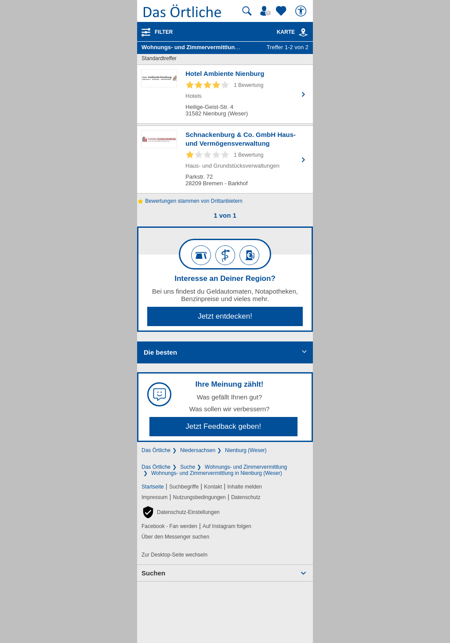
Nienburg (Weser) (245, 450)
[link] (303, 32)
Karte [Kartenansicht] (292, 32)
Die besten (160, 352)
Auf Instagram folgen (227, 526)
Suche (187, 467)
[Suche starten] (247, 11)
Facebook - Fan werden (169, 526)
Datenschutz (246, 497)
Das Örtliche (156, 450)
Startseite (153, 487)
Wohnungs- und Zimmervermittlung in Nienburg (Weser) (216, 473)
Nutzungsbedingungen (199, 497)
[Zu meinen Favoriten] (282, 11)
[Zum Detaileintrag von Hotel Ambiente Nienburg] (225, 94)
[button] (181, 512)
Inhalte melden (244, 487)
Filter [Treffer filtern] (164, 32)
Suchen (153, 573)
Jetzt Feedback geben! (223, 426)
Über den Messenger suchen (175, 537)
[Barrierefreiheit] (301, 11)
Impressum (154, 497)
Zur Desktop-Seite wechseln (174, 555)
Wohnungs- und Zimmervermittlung (246, 467)
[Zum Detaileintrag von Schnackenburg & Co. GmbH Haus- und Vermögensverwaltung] (225, 159)
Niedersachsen (197, 450)
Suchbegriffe (184, 487)
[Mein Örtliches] (266, 11)
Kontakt (213, 487)
